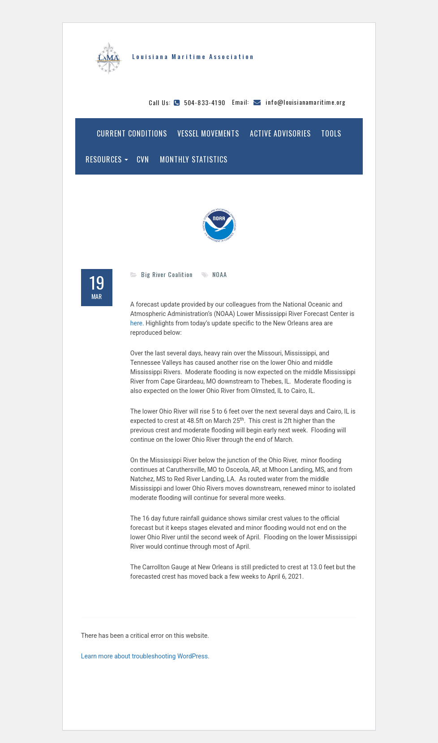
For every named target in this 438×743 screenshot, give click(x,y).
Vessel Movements (208, 133)
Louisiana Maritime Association (193, 56)
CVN (143, 159)
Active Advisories (280, 133)
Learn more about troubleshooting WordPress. (145, 656)
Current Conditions (132, 133)
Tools (331, 133)
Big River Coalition (167, 274)
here (136, 323)
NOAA (219, 274)
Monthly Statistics (194, 159)
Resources (104, 159)
